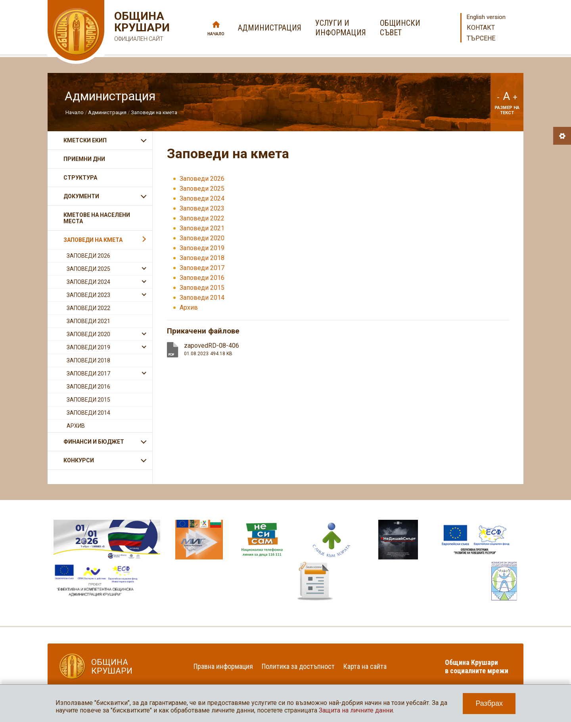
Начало (215, 34)
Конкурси (78, 460)
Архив (189, 307)
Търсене (481, 38)
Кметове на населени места (96, 218)
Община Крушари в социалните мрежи (476, 666)
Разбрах (489, 703)
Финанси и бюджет (93, 442)
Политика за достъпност (298, 666)
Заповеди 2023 (202, 208)
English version (486, 17)
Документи (81, 196)
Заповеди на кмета (154, 112)
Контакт (481, 27)
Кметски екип (85, 140)
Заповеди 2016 (202, 278)
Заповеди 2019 (202, 248)
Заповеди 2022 (202, 218)
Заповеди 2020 (202, 238)
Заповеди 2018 (202, 258)
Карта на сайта (365, 666)
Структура (80, 177)
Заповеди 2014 (202, 297)
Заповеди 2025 (202, 188)
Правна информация (223, 666)
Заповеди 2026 (202, 178)
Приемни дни (84, 159)
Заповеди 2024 (202, 198)
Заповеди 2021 (202, 228)
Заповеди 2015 (202, 287)
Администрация (107, 112)
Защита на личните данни (356, 710)
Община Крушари (141, 27)
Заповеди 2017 (202, 268)
